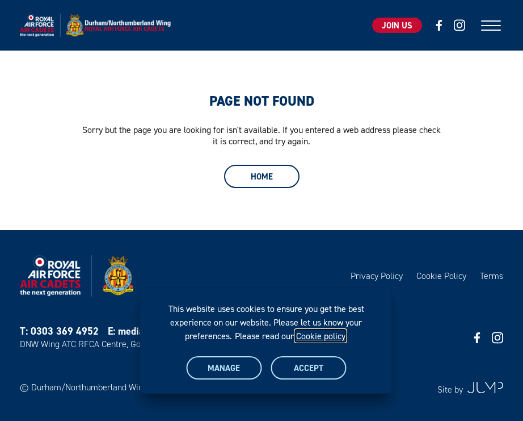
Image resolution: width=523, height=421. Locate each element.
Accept (308, 367)
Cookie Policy (441, 275)
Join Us (397, 25)
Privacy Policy (377, 275)
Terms (491, 275)
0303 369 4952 (65, 330)
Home (262, 176)
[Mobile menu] (491, 25)
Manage (224, 367)
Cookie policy (320, 335)
